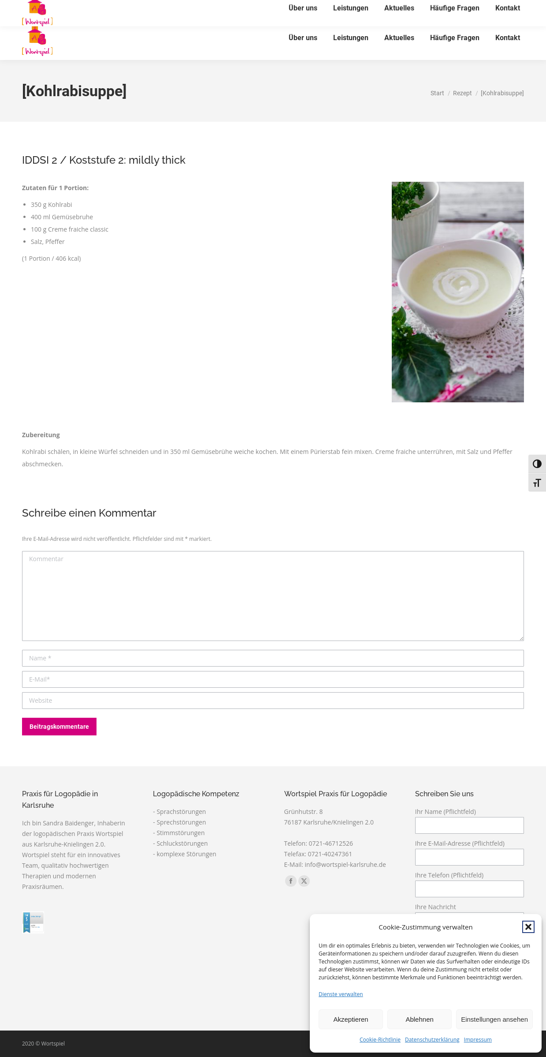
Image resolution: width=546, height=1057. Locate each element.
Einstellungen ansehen (494, 1019)
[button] (528, 926)
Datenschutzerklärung (432, 1039)
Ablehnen (419, 1019)
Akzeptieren (350, 1019)
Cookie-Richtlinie (380, 1039)
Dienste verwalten (341, 994)
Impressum (478, 1039)
